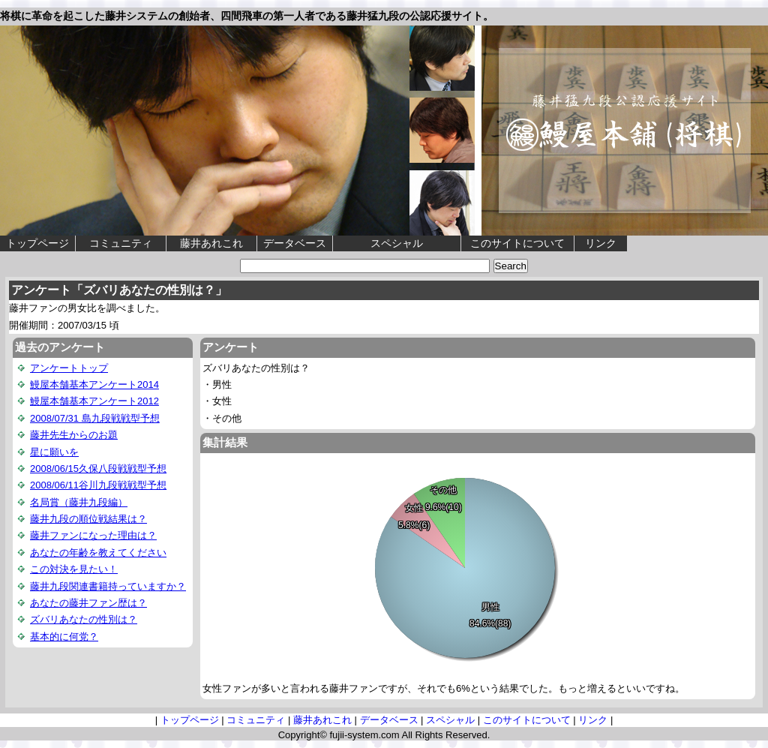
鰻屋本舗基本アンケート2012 (94, 401)
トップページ (37, 243)
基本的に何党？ (64, 636)
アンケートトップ (69, 368)
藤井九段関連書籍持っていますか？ (108, 586)
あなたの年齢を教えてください (98, 552)
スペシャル (396, 243)
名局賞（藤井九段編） (79, 502)
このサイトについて (517, 243)
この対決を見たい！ (74, 569)
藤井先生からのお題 (74, 434)
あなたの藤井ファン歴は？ (88, 602)
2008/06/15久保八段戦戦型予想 (98, 468)
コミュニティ (120, 243)
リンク (600, 243)
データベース (294, 243)
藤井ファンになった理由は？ (93, 535)
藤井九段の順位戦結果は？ (88, 518)
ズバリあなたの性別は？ (83, 619)
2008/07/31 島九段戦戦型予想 (95, 418)
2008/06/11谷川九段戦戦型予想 (98, 485)
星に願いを (54, 452)
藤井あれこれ (211, 243)
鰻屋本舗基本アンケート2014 (94, 384)
